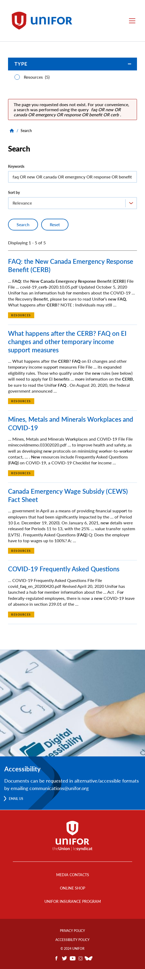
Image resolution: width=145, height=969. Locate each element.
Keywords (16, 166)
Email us (16, 799)
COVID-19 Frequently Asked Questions (63, 569)
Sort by (14, 192)
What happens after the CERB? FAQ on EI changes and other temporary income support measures (67, 341)
